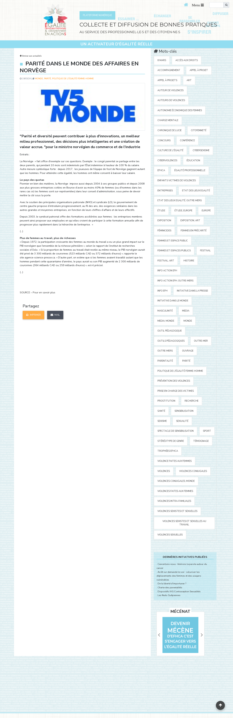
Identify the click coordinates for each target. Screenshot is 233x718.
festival (205, 250)
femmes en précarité (194, 230)
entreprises (165, 190)
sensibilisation (184, 411)
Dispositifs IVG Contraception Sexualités (179, 591)
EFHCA (161, 170)
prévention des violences (173, 381)
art (189, 80)
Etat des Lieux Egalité (196, 190)
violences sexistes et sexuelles (177, 511)
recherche (191, 401)
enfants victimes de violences (176, 180)
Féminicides (164, 230)
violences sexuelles (170, 534)
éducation (193, 160)
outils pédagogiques (171, 341)
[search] (216, 5)
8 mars (161, 60)
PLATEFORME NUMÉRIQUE (97, 15)
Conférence (187, 140)
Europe (206, 210)
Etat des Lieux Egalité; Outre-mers (179, 200)
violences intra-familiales (174, 501)
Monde (39, 78)
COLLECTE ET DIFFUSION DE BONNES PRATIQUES (148, 24)
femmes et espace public (172, 240)
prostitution (166, 401)
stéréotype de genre (170, 441)
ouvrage (187, 350)
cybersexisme (201, 150)
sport (207, 431)
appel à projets (167, 80)
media (185, 310)
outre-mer (201, 341)
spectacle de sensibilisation (175, 431)
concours (164, 140)
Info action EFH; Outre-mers (175, 280)
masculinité (165, 310)
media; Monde (165, 321)
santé (161, 411)
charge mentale (167, 120)
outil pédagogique (169, 330)
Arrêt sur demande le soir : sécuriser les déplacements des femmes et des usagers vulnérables (179, 575)
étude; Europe (183, 210)
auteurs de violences (171, 100)
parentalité (165, 361)
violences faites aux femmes (175, 491)
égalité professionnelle (189, 170)
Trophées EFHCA (167, 451)
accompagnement (168, 70)
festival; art (165, 260)
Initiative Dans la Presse (192, 290)
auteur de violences (170, 90)
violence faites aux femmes (174, 461)
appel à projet (199, 70)
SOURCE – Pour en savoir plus (37, 292)
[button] (159, 635)
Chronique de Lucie (169, 130)
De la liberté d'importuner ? (172, 583)
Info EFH (162, 290)
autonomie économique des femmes (179, 110)
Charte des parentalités (170, 587)
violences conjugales (193, 471)
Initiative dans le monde (172, 300)
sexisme (162, 421)
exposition (164, 220)
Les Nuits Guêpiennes (169, 595)
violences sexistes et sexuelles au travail (184, 523)
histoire (189, 260)
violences (163, 471)
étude (161, 210)
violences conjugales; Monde (176, 481)
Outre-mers (165, 350)
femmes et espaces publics (174, 250)
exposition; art (190, 220)
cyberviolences (167, 160)
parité (47, 78)
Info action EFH (167, 270)
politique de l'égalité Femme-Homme (73, 78)
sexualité (182, 421)
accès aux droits (186, 60)
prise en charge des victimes (175, 391)
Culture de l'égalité (170, 150)
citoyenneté (198, 130)
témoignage (201, 441)
